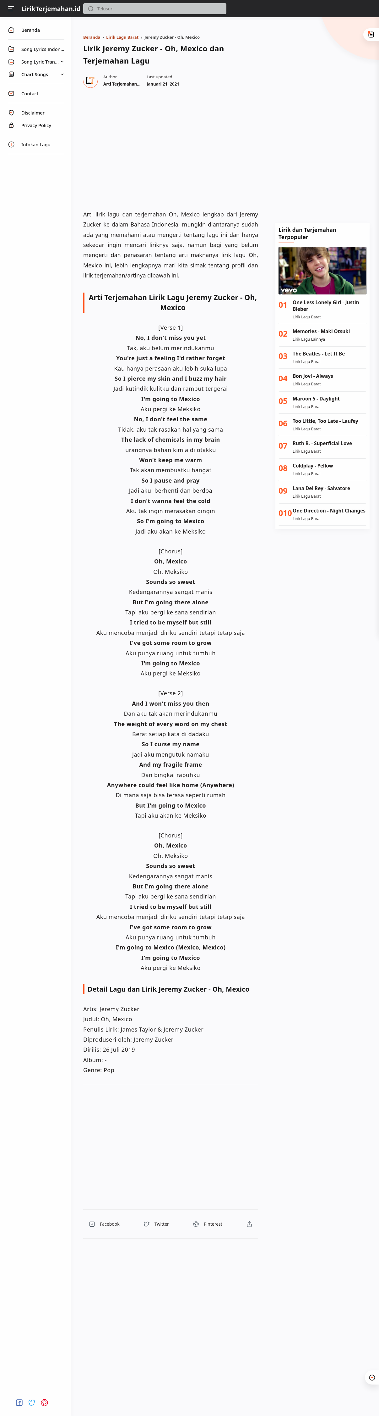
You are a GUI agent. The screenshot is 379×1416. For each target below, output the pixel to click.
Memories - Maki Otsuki (321, 331)
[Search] (154, 8)
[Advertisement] (322, 119)
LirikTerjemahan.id (51, 8)
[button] (91, 8)
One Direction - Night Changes (329, 510)
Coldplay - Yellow (313, 465)
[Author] (131, 84)
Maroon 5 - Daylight (316, 398)
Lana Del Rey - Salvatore (321, 488)
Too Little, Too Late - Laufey (325, 421)
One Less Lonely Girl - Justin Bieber (326, 305)
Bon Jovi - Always (313, 376)
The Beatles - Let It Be (319, 353)
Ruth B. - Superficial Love (322, 443)
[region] (170, 148)
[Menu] (11, 8)
